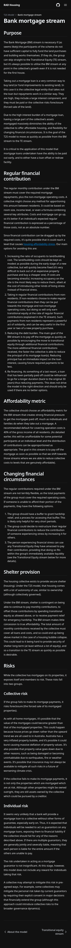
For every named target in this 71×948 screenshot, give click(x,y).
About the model (15, 932)
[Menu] (65, 5)
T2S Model (9, 14)
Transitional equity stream (54, 931)
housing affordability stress (39, 244)
